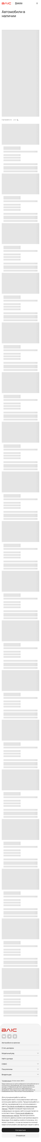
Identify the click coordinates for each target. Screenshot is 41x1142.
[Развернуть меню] (20, 1053)
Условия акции (6, 1081)
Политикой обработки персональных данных (17, 1114)
